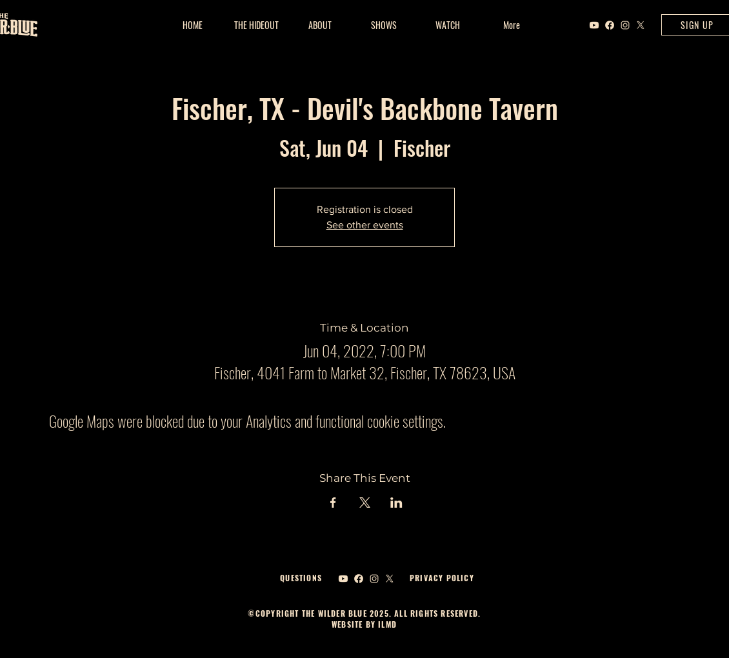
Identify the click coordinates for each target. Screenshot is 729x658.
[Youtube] (594, 25)
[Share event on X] (365, 502)
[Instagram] (625, 25)
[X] (640, 25)
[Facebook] (609, 25)
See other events (364, 224)
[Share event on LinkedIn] (396, 502)
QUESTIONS (301, 577)
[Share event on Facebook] (333, 502)
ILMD (386, 624)
